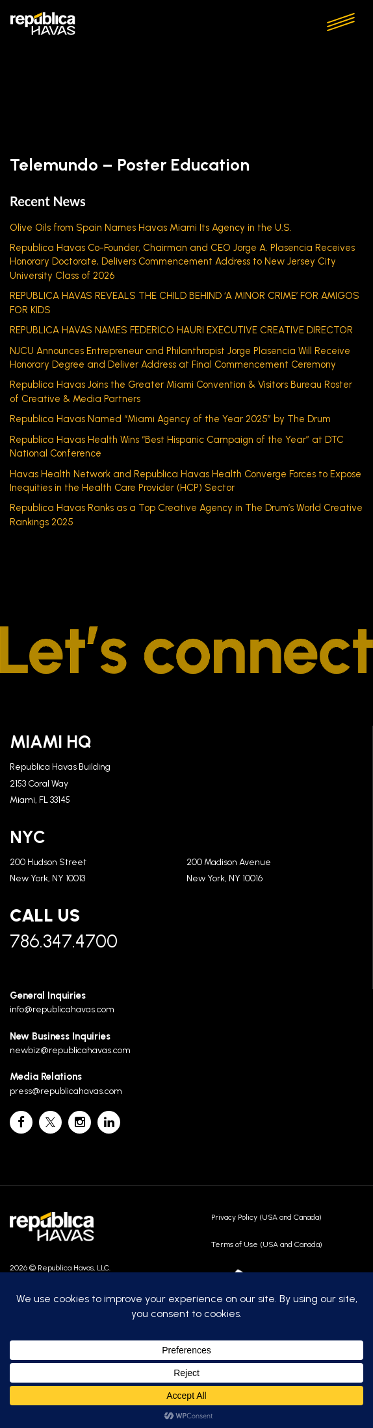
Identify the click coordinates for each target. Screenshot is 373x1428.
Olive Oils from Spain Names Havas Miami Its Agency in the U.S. (151, 227)
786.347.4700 (64, 941)
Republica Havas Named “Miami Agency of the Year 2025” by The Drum (170, 419)
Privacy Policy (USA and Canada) (266, 1217)
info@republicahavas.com (62, 1009)
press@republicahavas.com (66, 1091)
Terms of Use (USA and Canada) (266, 1244)
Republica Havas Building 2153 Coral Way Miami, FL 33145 (60, 783)
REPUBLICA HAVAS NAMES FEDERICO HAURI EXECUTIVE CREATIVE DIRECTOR (181, 330)
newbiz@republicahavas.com (70, 1050)
